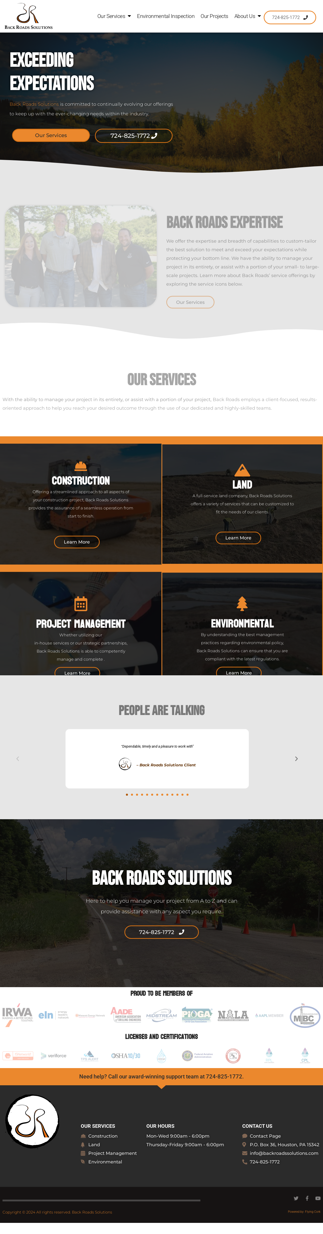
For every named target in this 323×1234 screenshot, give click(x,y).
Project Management (80, 657)
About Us (247, 16)
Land (242, 518)
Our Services (114, 16)
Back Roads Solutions (34, 115)
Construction (81, 514)
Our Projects (214, 16)
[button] (18, 770)
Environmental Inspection (166, 16)
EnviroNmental (242, 657)
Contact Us (257, 1137)
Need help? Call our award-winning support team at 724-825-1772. (161, 1088)
